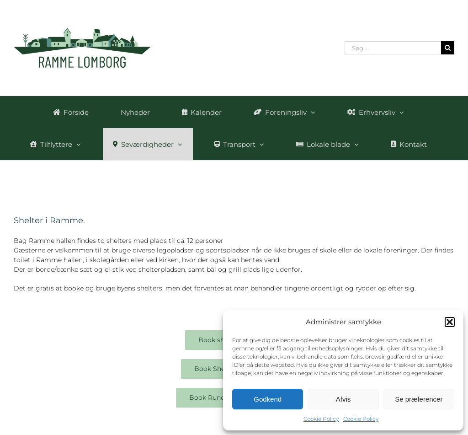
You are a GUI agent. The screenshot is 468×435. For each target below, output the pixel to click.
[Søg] (447, 47)
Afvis (343, 399)
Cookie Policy (321, 418)
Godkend (268, 399)
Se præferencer (418, 399)
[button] (449, 322)
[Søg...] (393, 47)
